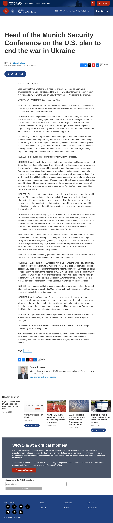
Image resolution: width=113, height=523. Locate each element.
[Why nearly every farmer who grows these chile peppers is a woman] (57, 406)
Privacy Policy (92, 508)
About (42, 503)
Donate (104, 3)
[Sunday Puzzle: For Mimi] (34, 406)
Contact (66, 508)
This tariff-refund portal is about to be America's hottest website (100, 418)
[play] (6, 11)
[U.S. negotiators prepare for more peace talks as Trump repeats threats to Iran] (79, 406)
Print (106, 64)
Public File (90, 503)
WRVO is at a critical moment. (40, 445)
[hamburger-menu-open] (5, 3)
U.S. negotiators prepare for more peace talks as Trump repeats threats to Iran (77, 420)
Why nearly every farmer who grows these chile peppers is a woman (56, 418)
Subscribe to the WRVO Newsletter (20, 480)
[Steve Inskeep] (23, 372)
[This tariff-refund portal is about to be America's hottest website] (101, 406)
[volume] (13, 11)
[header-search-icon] (93, 3)
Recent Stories (10, 397)
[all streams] (102, 11)
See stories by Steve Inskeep (43, 377)
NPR (27, 351)
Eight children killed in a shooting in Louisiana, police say (11, 405)
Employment (68, 503)
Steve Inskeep (19, 63)
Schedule (43, 508)
